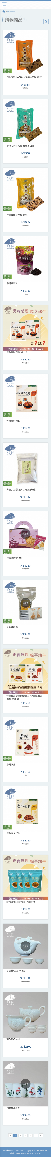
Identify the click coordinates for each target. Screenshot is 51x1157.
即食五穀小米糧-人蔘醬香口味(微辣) (24, 77)
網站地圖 (19, 1150)
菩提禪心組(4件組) (15, 970)
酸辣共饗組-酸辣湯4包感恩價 (21, 901)
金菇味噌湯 (12, 626)
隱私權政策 (8, 1150)
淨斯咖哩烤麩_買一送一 (18, 352)
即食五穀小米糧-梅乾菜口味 (20, 145)
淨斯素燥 (11, 764)
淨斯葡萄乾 (12, 283)
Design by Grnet (34, 1153)
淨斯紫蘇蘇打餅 (14, 558)
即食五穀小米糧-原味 (17, 214)
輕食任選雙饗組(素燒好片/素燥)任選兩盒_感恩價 (24, 697)
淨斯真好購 (25, 5)
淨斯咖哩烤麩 (13, 420)
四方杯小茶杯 (13, 1107)
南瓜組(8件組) (13, 1039)
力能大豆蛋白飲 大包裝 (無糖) (21, 489)
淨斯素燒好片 (13, 833)
